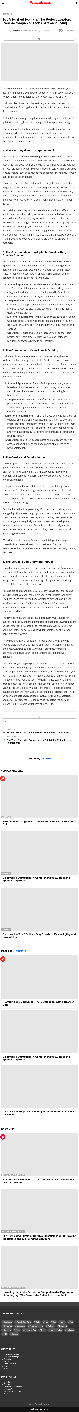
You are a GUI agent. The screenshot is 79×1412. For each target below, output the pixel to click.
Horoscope (8, 1366)
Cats (54, 1322)
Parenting (63, 1326)
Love (63, 1322)
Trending (2, 778)
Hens (43, 1330)
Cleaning (7, 1330)
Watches (51, 1326)
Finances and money (12, 1391)
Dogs (5, 722)
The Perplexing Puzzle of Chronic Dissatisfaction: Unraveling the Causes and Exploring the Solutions (39, 1237)
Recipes (7, 1361)
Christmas (8, 1326)
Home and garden (11, 1354)
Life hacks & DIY (11, 1364)
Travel (6, 1394)
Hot (2, 1137)
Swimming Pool (30, 1330)
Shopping (8, 1389)
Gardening (8, 1322)
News (6, 1368)
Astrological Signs (24, 1322)
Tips (46, 1322)
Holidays (70, 1330)
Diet (71, 1322)
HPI (5, 1334)
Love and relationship (13, 1387)
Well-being (8, 1382)
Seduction (21, 1326)
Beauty (7, 1384)
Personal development (13, 1175)
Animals (6, 817)
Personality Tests (36, 1326)
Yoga (18, 1330)
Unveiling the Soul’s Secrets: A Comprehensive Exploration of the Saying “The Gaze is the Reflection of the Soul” (38, 1294)
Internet (15, 1334)
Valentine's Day (56, 1330)
